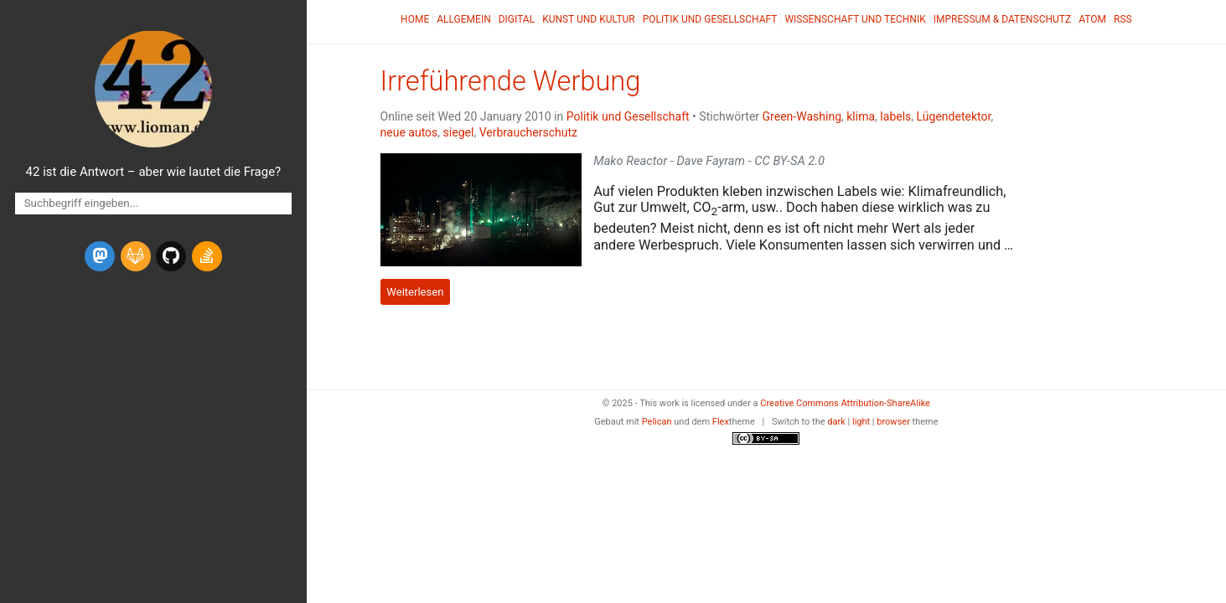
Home (415, 19)
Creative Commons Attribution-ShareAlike (845, 403)
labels (895, 116)
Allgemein (464, 19)
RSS (1123, 19)
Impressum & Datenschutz (1002, 19)
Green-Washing (802, 116)
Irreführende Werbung (510, 81)
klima (860, 116)
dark (836, 421)
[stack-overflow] (207, 256)
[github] (171, 256)
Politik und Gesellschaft (710, 19)
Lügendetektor (954, 116)
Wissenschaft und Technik (854, 19)
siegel (458, 132)
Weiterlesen (414, 292)
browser (893, 421)
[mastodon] (100, 256)
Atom (1092, 19)
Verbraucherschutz (528, 132)
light (861, 421)
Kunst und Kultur (588, 19)
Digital (517, 19)
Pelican (657, 421)
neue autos (409, 132)
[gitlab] (136, 256)
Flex (720, 421)
